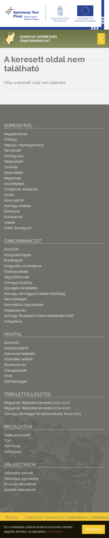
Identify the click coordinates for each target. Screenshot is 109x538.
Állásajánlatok (15, 370)
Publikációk (13, 217)
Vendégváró (13, 156)
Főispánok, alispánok (21, 189)
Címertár (11, 167)
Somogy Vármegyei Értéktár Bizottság (34, 294)
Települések (13, 161)
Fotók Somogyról (18, 228)
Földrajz (10, 139)
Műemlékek (13, 173)
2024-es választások (20, 484)
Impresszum (54, 517)
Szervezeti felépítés (19, 354)
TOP (7, 441)
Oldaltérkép (99, 517)
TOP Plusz (12, 446)
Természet (12, 150)
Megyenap (12, 178)
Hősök (9, 195)
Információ (55, 531)
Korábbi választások (20, 490)
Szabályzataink (16, 348)
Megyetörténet (15, 134)
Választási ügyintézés (21, 479)
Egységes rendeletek (21, 288)
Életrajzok (12, 211)
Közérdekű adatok (18, 359)
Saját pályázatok (17, 435)
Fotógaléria (13, 321)
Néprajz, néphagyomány (24, 145)
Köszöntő (11, 249)
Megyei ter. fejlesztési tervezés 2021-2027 (37, 403)
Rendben (93, 529)
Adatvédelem (77, 517)
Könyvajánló (14, 200)
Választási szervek (18, 473)
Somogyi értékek (17, 206)
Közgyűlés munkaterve (22, 266)
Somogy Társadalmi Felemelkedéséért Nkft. (39, 316)
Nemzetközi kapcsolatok (23, 305)
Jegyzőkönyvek (16, 277)
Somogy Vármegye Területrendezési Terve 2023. (43, 414)
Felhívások (12, 452)
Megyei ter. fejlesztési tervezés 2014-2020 (37, 408)
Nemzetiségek (15, 299)
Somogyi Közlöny (18, 283)
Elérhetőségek (15, 381)
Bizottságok (13, 260)
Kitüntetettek (14, 184)
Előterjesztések (16, 272)
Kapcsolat (35, 517)
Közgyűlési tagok (17, 255)
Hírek (8, 376)
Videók (9, 223)
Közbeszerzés (15, 310)
